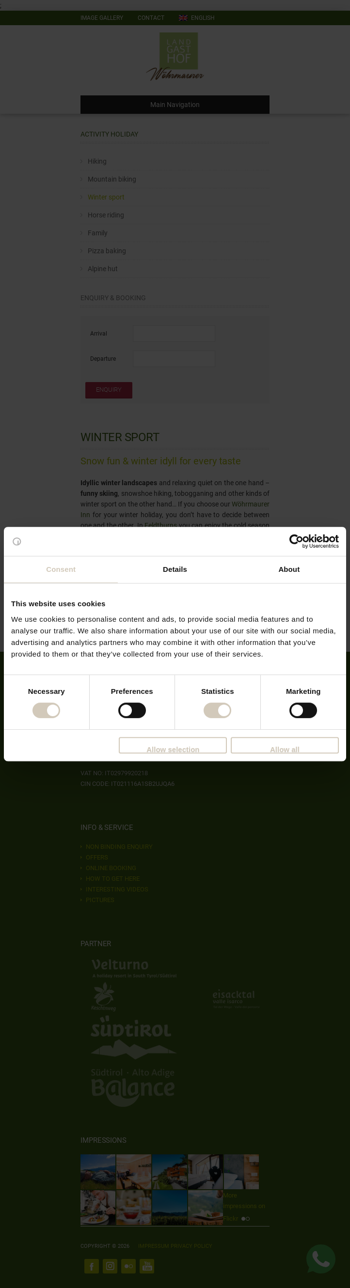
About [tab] (289, 569)
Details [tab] (175, 569)
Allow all (285, 749)
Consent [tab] (61, 569)
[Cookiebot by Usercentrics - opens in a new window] (296, 541)
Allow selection (172, 749)
